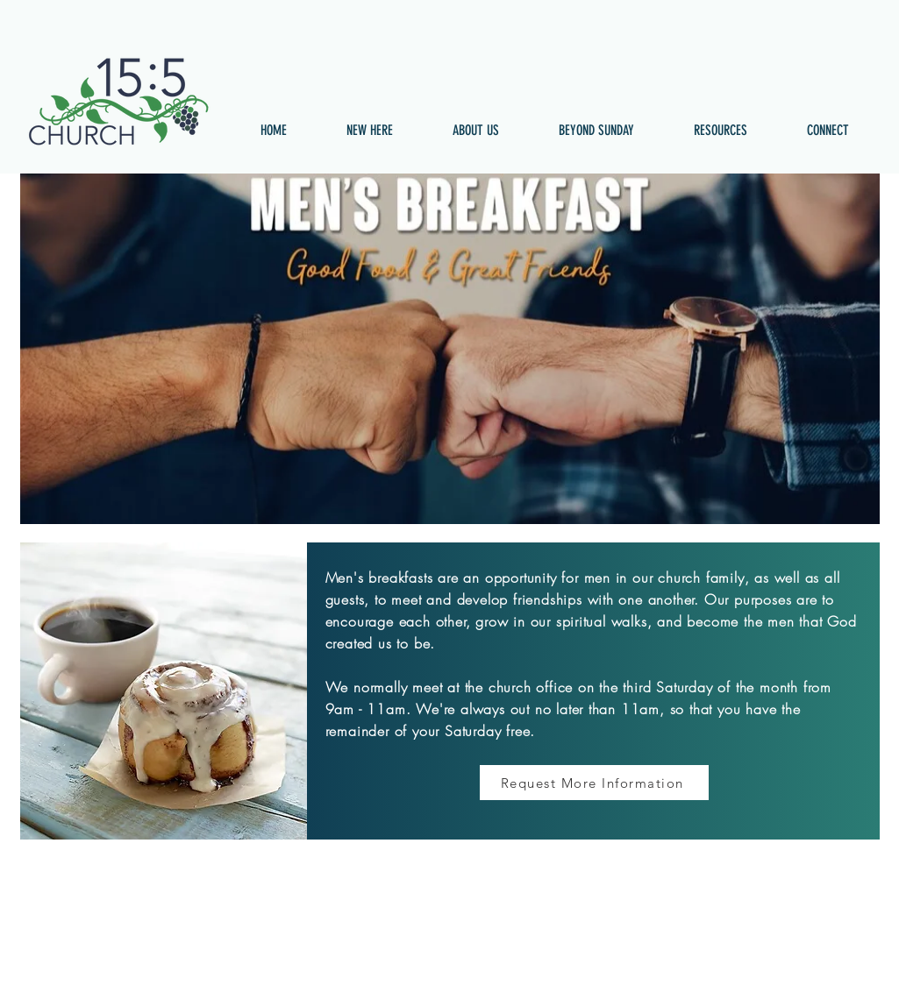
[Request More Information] (594, 782)
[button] (370, 130)
